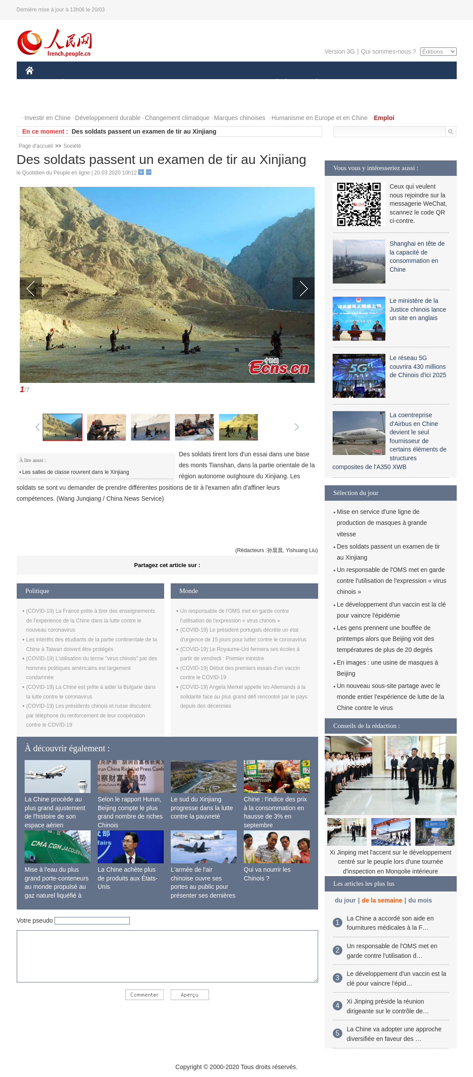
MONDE (119, 83)
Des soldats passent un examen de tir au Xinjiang (144, 131)
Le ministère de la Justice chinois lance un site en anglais (418, 309)
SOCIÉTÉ (273, 83)
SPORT (347, 83)
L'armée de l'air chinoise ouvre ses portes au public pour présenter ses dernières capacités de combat (203, 886)
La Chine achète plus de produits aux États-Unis (128, 878)
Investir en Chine (48, 117)
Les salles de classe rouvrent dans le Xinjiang (75, 472)
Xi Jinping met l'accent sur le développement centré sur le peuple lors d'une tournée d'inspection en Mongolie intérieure (390, 862)
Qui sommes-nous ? (388, 51)
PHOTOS (43, 100)
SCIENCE (194, 83)
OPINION (425, 83)
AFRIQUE (156, 83)
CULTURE (234, 83)
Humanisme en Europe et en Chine (319, 117)
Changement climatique (177, 117)
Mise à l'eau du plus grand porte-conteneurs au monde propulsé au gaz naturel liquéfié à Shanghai (57, 886)
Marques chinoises (239, 117)
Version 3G (339, 51)
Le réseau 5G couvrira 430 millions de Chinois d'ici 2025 (418, 366)
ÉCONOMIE (78, 83)
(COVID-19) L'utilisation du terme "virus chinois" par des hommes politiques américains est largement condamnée (92, 667)
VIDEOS (79, 100)
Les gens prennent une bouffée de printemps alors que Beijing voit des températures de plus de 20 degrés (385, 638)
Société (72, 146)
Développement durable (108, 117)
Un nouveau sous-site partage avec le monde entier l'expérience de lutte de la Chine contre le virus (390, 696)
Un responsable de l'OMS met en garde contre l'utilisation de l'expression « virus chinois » (392, 580)
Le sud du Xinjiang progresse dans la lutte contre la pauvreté (202, 808)
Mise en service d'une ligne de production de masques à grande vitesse (382, 522)
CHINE (40, 83)
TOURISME (385, 83)
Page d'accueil (36, 146)
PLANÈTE (312, 83)
